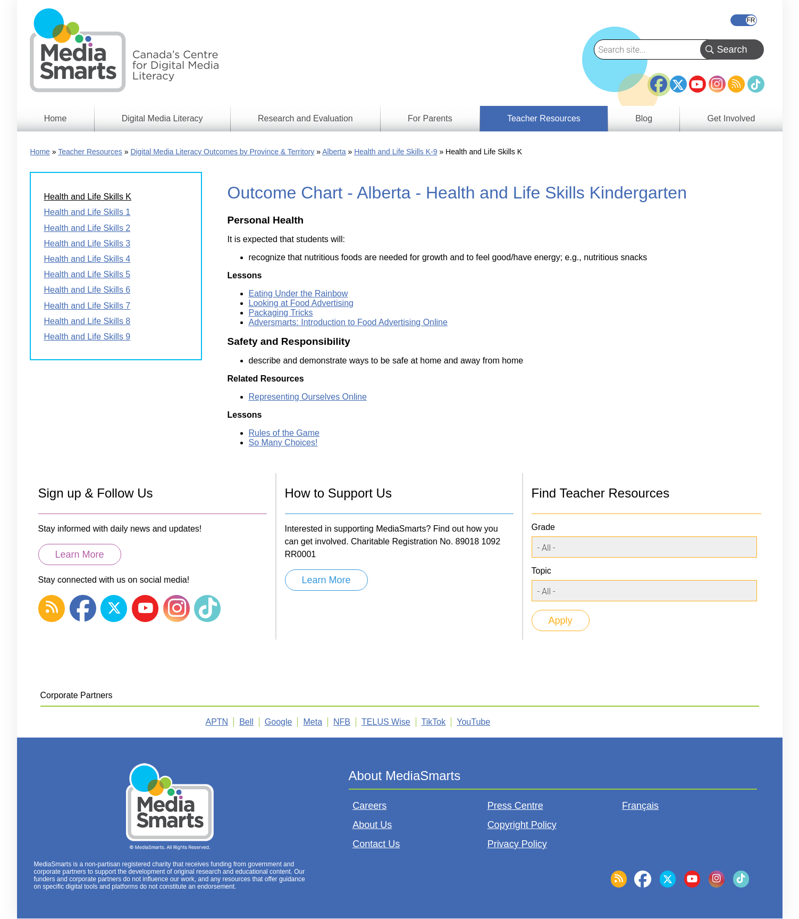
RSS (736, 84)
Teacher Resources (90, 151)
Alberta (334, 151)
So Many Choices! (283, 442)
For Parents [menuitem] (430, 118)
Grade (543, 527)
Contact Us (376, 844)
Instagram (717, 84)
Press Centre (515, 805)
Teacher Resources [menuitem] (544, 118)
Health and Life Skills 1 (87, 212)
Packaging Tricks (281, 312)
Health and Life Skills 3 (87, 243)
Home (40, 151)
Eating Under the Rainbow (298, 293)
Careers (369, 805)
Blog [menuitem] (643, 118)
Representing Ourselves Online (308, 396)
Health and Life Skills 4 (87, 258)
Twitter (678, 84)
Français (743, 20)
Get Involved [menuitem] (731, 118)
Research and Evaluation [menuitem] (305, 118)
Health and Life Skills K (88, 196)
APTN (217, 721)
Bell (246, 721)
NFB (341, 721)
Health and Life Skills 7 (87, 305)
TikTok (755, 84)
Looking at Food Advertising (301, 303)
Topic (541, 570)
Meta (312, 721)
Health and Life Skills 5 (87, 274)
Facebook (658, 79)
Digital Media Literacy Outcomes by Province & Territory (222, 151)
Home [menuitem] (55, 118)
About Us (372, 824)
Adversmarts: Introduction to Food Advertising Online (348, 322)
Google (278, 721)
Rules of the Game (284, 432)
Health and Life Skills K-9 (395, 151)
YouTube (697, 84)
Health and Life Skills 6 (87, 289)
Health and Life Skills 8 (87, 321)
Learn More (79, 554)
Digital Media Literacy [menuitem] (162, 118)
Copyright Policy (522, 824)
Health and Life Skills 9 (87, 336)
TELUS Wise (385, 721)
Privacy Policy (517, 844)
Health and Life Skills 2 (87, 228)
